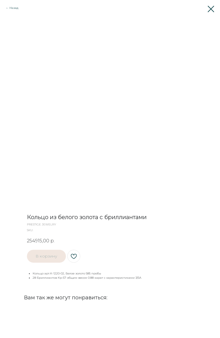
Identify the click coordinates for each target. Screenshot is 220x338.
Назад (13, 8)
